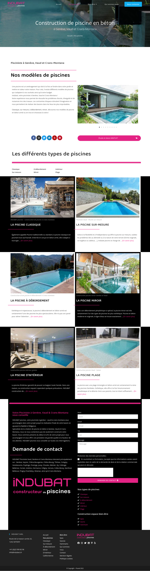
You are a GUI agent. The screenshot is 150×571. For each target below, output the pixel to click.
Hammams (64, 544)
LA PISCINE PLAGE (88, 375)
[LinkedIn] (89, 541)
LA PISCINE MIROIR (88, 301)
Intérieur (58, 169)
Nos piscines (48, 538)
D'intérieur (47, 553)
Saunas (62, 541)
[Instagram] (82, 541)
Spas (61, 538)
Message (81, 440)
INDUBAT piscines (19, 420)
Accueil (69, 36)
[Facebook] (78, 541)
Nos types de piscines (88, 489)
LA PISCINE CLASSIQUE (26, 225)
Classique (15, 110)
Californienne (48, 556)
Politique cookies (66, 559)
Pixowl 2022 (80, 568)
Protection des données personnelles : (92, 456)
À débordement (40, 169)
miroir (44, 110)
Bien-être (63, 535)
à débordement (35, 110)
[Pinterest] (92, 541)
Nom (79, 413)
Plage (57, 172)
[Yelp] (95, 541)
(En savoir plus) (26, 241)
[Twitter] (85, 541)
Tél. (79, 431)
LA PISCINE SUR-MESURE (92, 225)
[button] (99, 127)
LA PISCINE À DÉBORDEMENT (30, 301)
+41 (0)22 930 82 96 (16, 549)
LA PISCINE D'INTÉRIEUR (27, 375)
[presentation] (95, 472)
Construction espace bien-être (93, 514)
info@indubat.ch (15, 552)
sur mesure (24, 110)
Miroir (36, 172)
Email (80, 422)
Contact (63, 553)
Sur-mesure (16, 172)
